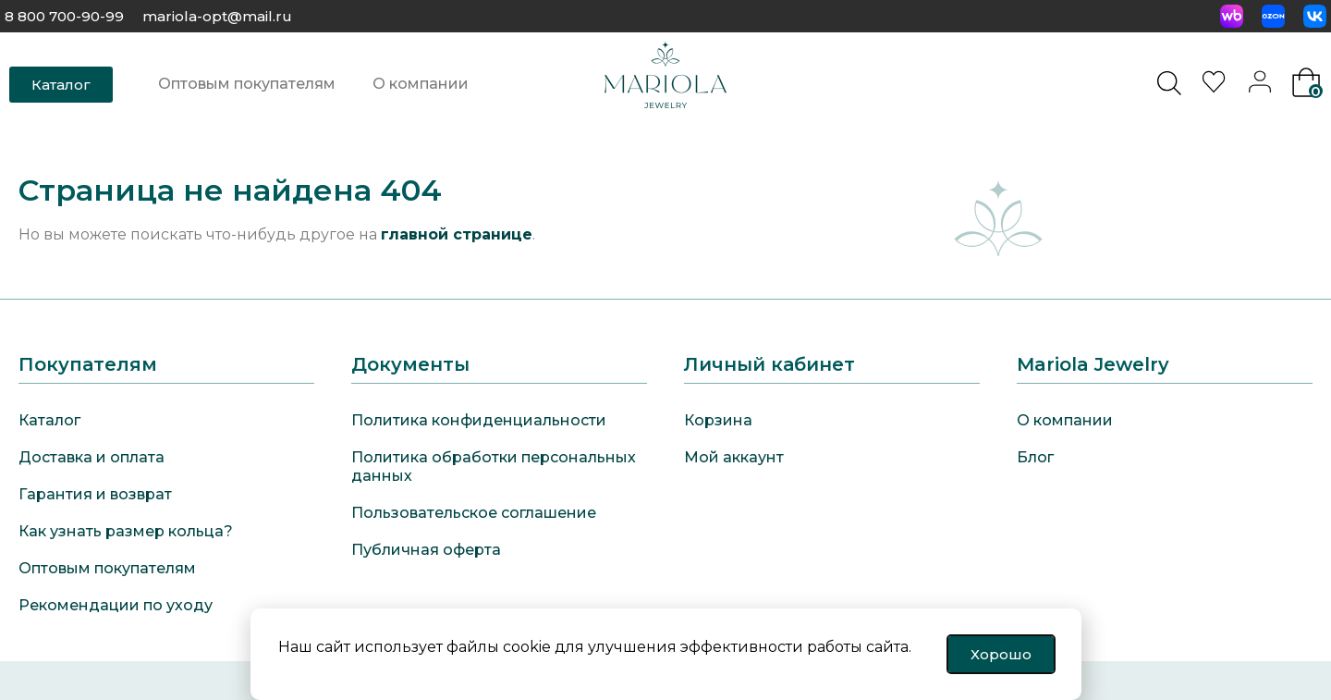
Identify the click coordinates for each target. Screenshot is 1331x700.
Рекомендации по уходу (115, 605)
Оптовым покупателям (247, 83)
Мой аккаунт (734, 457)
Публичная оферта (426, 550)
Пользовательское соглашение (473, 513)
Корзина (718, 420)
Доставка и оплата (91, 457)
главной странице (456, 234)
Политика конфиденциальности (478, 420)
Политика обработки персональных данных (493, 466)
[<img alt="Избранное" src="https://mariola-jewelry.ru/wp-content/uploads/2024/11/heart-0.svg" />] (1216, 87)
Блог (1035, 457)
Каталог (49, 420)
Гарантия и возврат (95, 494)
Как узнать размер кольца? (125, 531)
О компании (420, 83)
